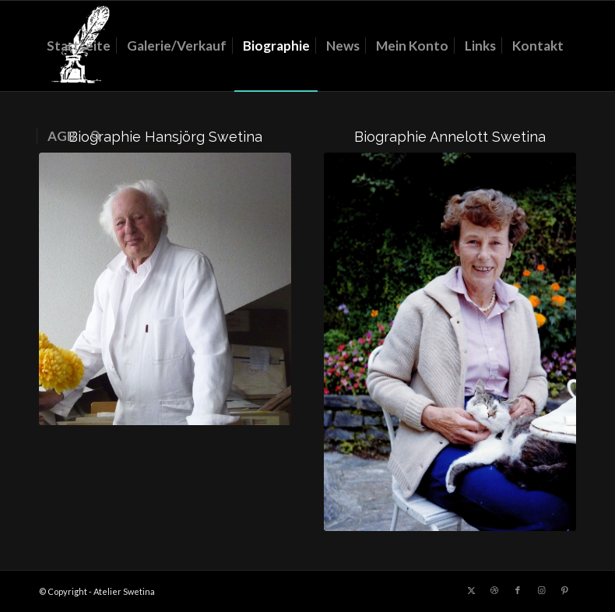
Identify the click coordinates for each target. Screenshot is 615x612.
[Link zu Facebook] (517, 590)
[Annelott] (450, 342)
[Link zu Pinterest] (564, 590)
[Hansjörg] (165, 289)
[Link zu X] (471, 590)
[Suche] (96, 136)
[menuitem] (78, 46)
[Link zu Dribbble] (494, 590)
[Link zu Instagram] (541, 590)
